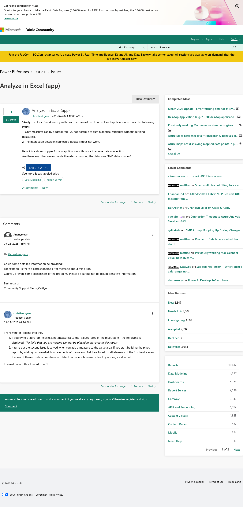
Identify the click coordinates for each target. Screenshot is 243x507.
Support (159, 29)
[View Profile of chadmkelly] (175, 280)
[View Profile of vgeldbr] (173, 216)
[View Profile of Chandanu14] (176, 194)
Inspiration (79, 29)
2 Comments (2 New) (35, 188)
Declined (174, 338)
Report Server (54, 179)
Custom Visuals (178, 415)
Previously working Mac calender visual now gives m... (203, 125)
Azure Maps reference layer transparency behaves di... (203, 136)
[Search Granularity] (132, 47)
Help (221, 39)
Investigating (38, 168)
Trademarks (234, 481)
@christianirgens (18, 254)
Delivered (174, 347)
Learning (143, 29)
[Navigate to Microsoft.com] (10, 30)
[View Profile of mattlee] (185, 185)
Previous (211, 449)
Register (195, 39)
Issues (40, 71)
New (171, 302)
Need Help (175, 441)
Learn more (11, 18)
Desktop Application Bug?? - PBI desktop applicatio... (202, 117)
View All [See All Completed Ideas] (174, 154)
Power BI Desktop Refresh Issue (208, 280)
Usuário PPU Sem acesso (206, 176)
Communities (112, 29)
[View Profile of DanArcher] (175, 207)
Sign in (209, 39)
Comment (11, 406)
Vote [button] (12, 120)
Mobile (172, 432)
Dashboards (176, 382)
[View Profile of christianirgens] (40, 116)
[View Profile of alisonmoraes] (176, 176)
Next (237, 449)
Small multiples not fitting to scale (217, 185)
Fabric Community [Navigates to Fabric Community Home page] (39, 29)
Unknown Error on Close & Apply (208, 207)
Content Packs (177, 424)
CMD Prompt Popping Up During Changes (213, 230)
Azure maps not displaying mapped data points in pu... (203, 144)
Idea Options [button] (144, 99)
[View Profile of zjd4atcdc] (174, 230)
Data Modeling (32, 179)
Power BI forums (14, 71)
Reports (173, 365)
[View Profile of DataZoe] (185, 266)
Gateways (174, 399)
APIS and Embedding (181, 407)
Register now (128, 59)
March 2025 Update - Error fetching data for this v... (202, 109)
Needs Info (175, 311)
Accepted (174, 329)
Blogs (129, 29)
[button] (152, 235)
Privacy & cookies (194, 481)
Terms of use (216, 481)
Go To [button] (234, 39)
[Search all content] (193, 47)
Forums (63, 29)
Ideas (95, 29)
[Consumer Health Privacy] (49, 494)
